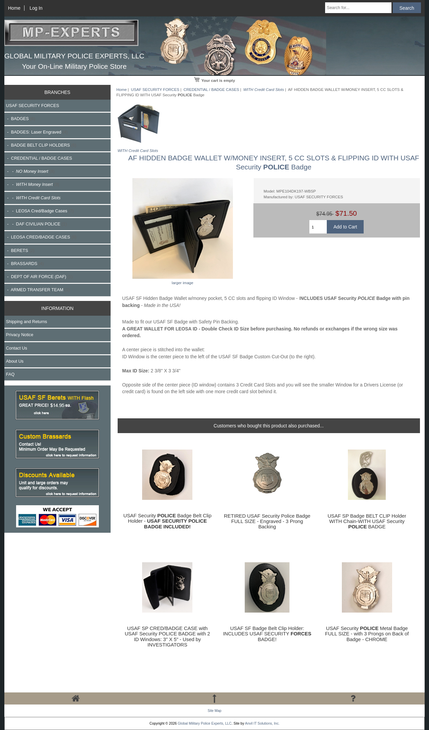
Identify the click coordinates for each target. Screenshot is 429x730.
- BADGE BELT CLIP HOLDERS (41, 145)
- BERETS (20, 250)
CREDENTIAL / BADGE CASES (211, 89)
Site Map (214, 711)
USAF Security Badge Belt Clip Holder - (167, 521)
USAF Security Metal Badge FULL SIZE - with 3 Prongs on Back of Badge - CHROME (367, 634)
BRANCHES (57, 92)
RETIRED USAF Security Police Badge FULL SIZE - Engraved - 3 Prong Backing (267, 521)
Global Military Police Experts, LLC (205, 723)
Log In (36, 8)
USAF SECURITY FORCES (155, 89)
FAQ (10, 374)
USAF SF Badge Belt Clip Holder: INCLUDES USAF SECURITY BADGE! (267, 634)
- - (30, 171)
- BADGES (20, 118)
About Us (14, 361)
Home (14, 8)
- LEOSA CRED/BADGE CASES (41, 237)
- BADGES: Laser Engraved (37, 132)
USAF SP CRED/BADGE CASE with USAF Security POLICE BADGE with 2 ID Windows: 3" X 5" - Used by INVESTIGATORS (167, 636)
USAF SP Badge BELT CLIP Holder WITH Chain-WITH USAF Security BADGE (366, 521)
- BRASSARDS (25, 263)
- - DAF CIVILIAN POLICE (36, 223)
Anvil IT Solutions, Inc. (262, 723)
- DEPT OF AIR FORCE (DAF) (39, 276)
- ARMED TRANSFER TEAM (38, 289)
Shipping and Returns (26, 321)
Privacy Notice (19, 334)
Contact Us (16, 348)
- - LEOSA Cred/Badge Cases (40, 210)
